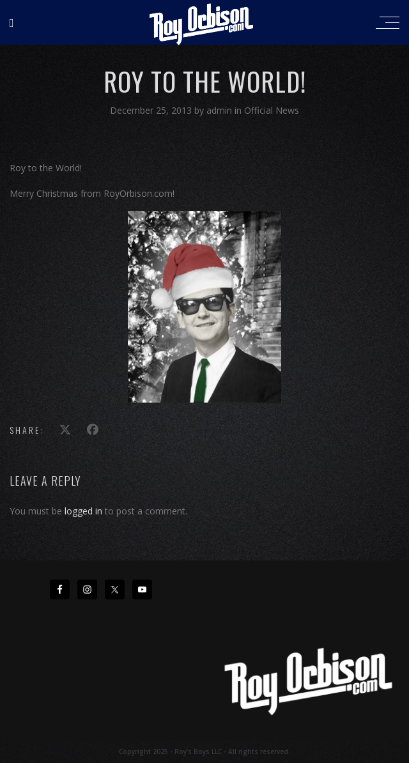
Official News (271, 110)
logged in (83, 511)
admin (220, 110)
